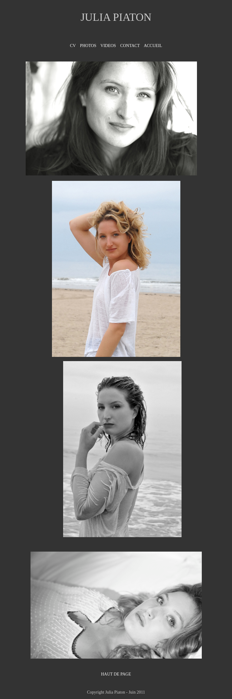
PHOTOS (88, 45)
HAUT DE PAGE (116, 674)
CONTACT (130, 45)
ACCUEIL (152, 45)
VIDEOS (108, 45)
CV (73, 45)
